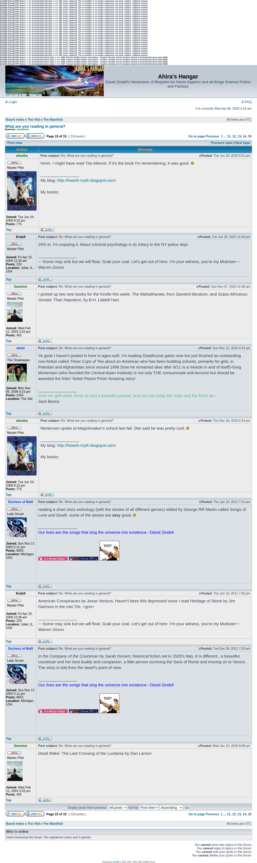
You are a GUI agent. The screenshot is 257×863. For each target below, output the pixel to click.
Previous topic (222, 143)
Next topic (243, 143)
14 (244, 136)
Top (8, 229)
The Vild (34, 119)
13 (239, 136)
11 (228, 136)
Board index (15, 119)
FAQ (246, 102)
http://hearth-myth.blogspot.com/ (86, 180)
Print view (14, 143)
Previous (212, 136)
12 (234, 136)
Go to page (197, 136)
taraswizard (23, 129)
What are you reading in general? (35, 126)
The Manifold (53, 119)
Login (11, 102)
